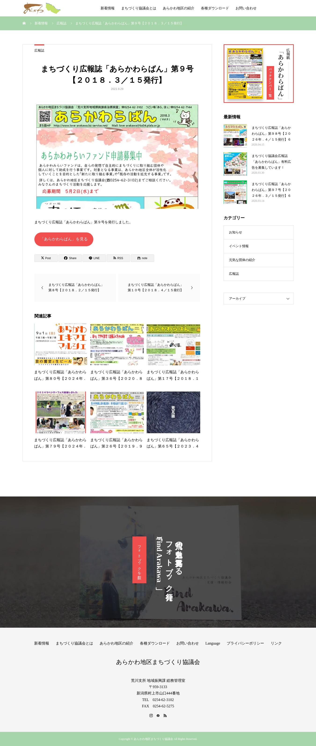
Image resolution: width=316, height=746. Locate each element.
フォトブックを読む (140, 560)
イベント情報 (239, 246)
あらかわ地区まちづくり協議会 (158, 662)
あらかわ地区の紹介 (178, 8)
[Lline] (94, 258)
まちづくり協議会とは (138, 8)
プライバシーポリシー (245, 643)
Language (212, 643)
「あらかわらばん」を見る (64, 239)
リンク (276, 643)
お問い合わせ (246, 8)
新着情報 (108, 8)
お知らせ (235, 232)
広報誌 (39, 50)
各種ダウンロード (215, 8)
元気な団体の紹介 (242, 260)
